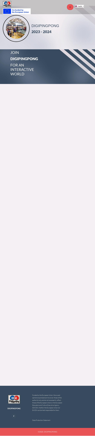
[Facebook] (14, 416)
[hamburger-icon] (70, 7)
